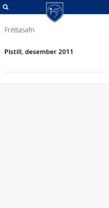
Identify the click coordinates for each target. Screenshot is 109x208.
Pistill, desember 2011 (39, 51)
